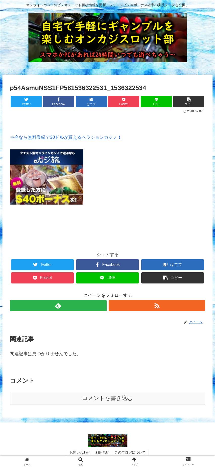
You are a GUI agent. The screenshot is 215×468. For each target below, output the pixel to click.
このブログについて (130, 452)
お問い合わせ (80, 452)
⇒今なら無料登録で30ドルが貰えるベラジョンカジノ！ (66, 137)
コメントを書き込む (107, 398)
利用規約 (102, 452)
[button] (188, 101)
